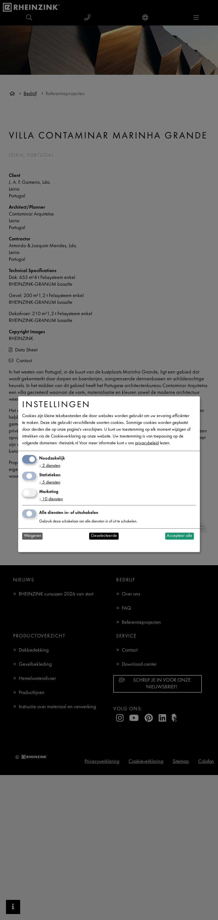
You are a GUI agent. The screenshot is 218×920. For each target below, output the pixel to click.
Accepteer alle (179, 536)
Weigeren (32, 536)
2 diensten (49, 466)
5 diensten (49, 482)
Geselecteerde (104, 536)
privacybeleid (147, 443)
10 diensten (51, 499)
